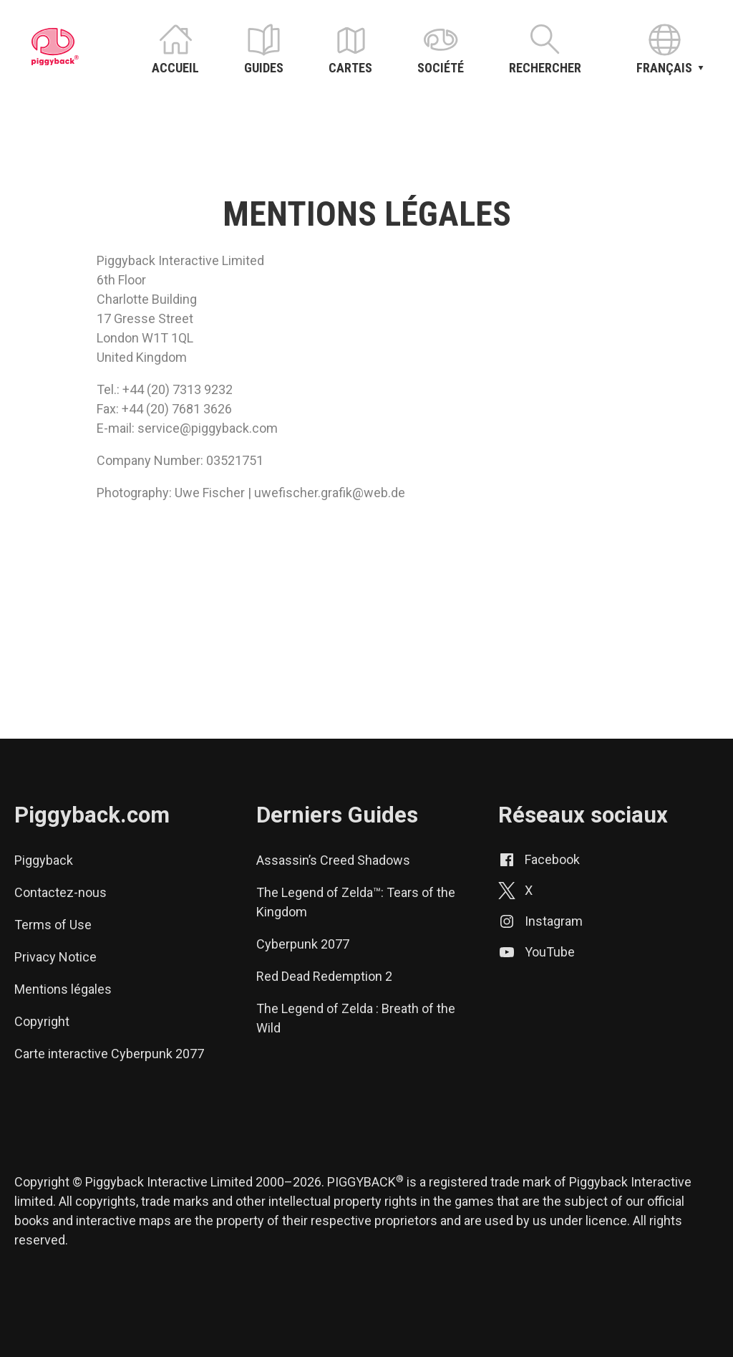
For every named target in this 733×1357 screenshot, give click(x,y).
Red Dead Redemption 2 (324, 976)
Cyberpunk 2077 (302, 943)
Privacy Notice (55, 956)
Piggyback (43, 860)
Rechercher (545, 67)
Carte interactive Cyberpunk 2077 (109, 1053)
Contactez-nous (60, 892)
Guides (263, 67)
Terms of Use (53, 924)
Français (664, 66)
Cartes (350, 67)
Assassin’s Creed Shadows (333, 860)
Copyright (41, 1021)
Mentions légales (63, 989)
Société (440, 67)
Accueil (175, 67)
